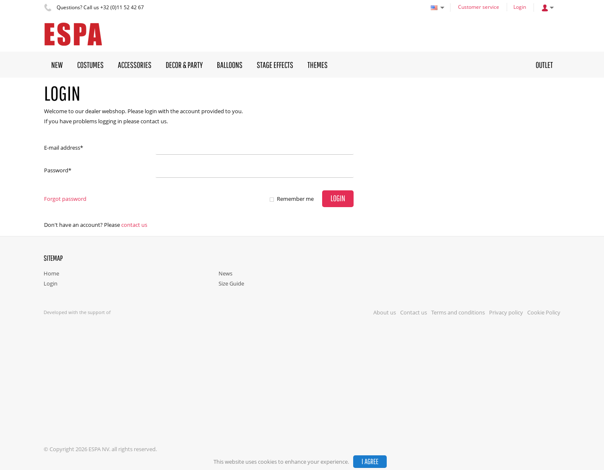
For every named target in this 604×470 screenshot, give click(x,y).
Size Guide (231, 283)
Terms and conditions (458, 312)
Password (57, 170)
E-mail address (63, 147)
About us (384, 312)
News (225, 273)
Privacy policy (506, 312)
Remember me (295, 199)
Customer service (478, 6)
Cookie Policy (543, 312)
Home (51, 273)
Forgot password (65, 199)
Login (519, 6)
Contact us (134, 225)
